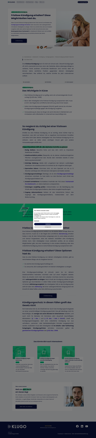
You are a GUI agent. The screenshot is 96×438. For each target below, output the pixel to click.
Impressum (36, 220)
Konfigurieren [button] (48, 227)
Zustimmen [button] (48, 224)
